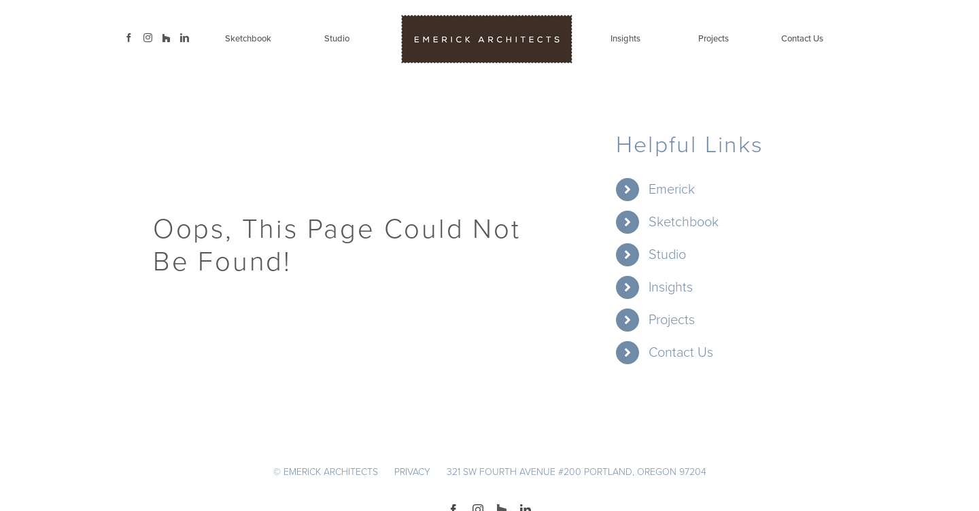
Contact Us (681, 353)
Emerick (672, 189)
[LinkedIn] (184, 37)
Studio (667, 255)
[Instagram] (147, 37)
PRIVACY (412, 472)
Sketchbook (684, 222)
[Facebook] (128, 37)
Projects (672, 320)
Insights (671, 287)
